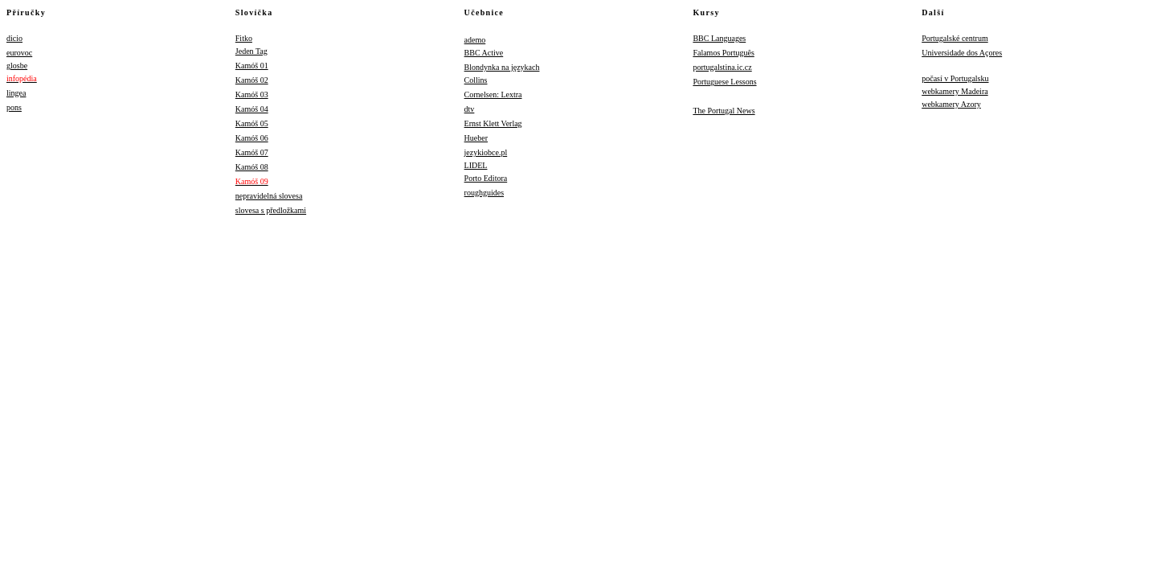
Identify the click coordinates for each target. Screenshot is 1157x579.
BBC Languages (719, 38)
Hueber (476, 137)
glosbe (16, 65)
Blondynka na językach (502, 67)
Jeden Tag (251, 51)
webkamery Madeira (954, 91)
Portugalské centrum (954, 38)
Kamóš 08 (251, 166)
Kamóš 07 (251, 152)
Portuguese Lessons (724, 81)
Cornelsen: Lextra (493, 94)
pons (14, 107)
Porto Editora (486, 178)
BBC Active (484, 52)
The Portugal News (723, 110)
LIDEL (476, 165)
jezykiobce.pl (486, 152)
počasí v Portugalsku (955, 78)
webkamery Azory (951, 104)
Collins (476, 80)
